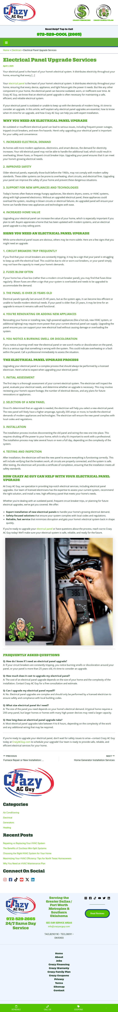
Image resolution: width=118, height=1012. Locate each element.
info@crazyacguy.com (59, 926)
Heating (7, 827)
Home (59, 953)
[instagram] (5, 880)
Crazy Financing (59, 964)
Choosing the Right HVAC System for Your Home (27, 853)
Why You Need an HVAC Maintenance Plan (24, 863)
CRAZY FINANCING (81, 20)
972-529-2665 (20, 919)
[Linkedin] (108, 898)
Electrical (7, 817)
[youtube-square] (22, 880)
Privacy (59, 979)
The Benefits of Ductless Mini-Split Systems (24, 848)
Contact (59, 990)
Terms (59, 983)
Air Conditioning (11, 812)
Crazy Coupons (59, 975)
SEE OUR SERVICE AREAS (59, 922)
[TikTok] (95, 898)
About (59, 957)
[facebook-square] (11, 880)
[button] (97, 913)
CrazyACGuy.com (21, 741)
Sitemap (59, 986)
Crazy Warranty (59, 968)
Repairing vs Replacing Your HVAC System (24, 843)
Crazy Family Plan (59, 971)
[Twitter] (104, 898)
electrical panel (16, 83)
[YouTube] (99, 898)
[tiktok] (16, 880)
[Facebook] (90, 898)
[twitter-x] (27, 880)
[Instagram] (85, 898)
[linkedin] (33, 880)
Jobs (59, 960)
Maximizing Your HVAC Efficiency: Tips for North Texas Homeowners (37, 858)
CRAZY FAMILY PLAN (103, 20)
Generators (8, 822)
